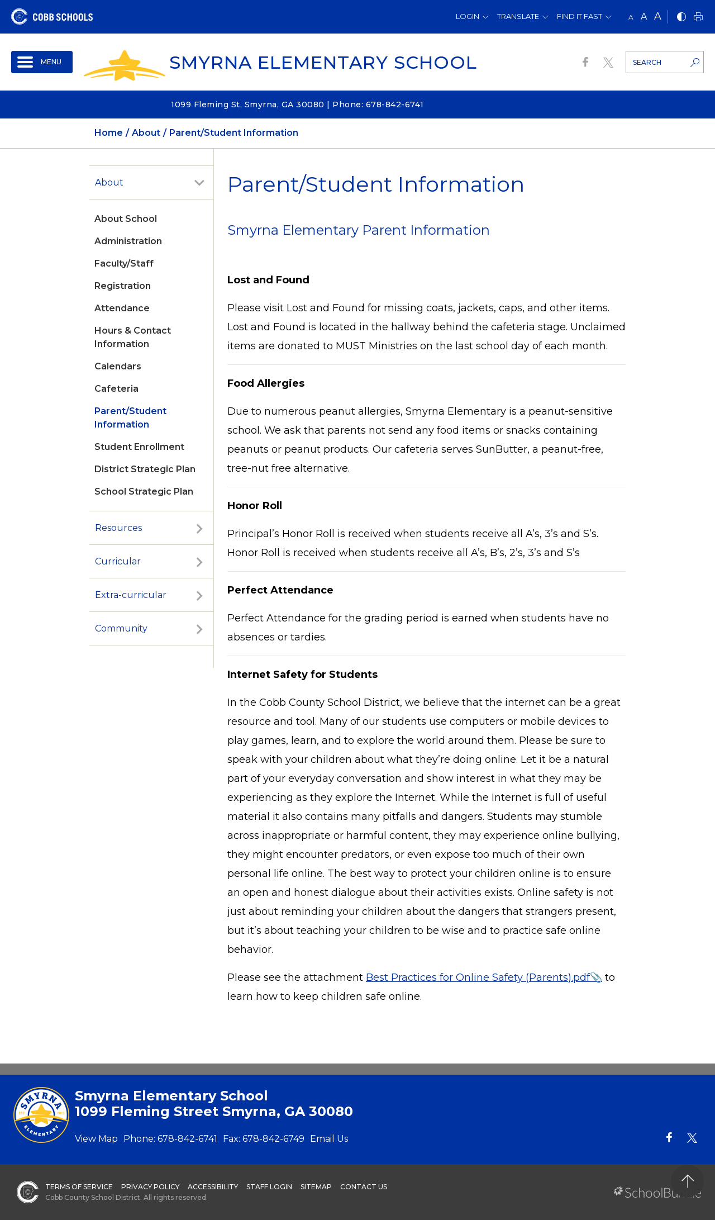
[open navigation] (42, 62)
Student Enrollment (139, 447)
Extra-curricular (130, 595)
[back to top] (687, 1181)
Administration (128, 241)
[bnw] (681, 17)
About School (125, 218)
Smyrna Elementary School (323, 62)
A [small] (630, 17)
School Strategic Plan (143, 491)
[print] (698, 17)
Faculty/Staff (124, 263)
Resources (118, 528)
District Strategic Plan (145, 469)
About (109, 182)
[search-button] (694, 63)
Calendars (117, 366)
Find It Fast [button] (579, 16)
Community (121, 628)
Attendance (122, 308)
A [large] (657, 16)
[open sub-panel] (199, 182)
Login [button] (467, 16)
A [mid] (644, 16)
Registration (122, 286)
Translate (518, 16)
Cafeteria (116, 388)
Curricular (118, 561)
